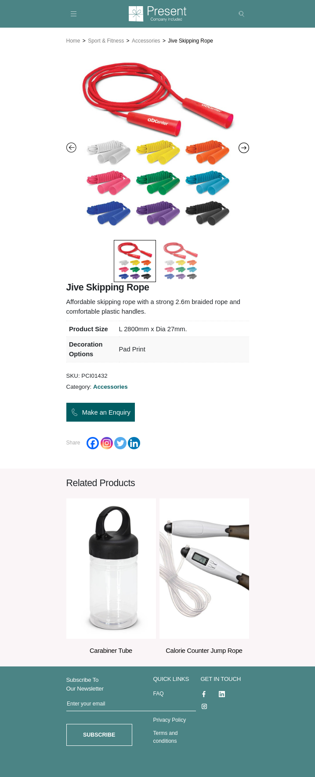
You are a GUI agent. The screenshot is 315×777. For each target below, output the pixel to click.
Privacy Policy (169, 719)
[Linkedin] (134, 443)
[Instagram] (107, 443)
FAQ (158, 693)
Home (73, 40)
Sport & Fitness (106, 40)
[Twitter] (120, 443)
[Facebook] (93, 443)
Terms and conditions (165, 737)
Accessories (146, 40)
